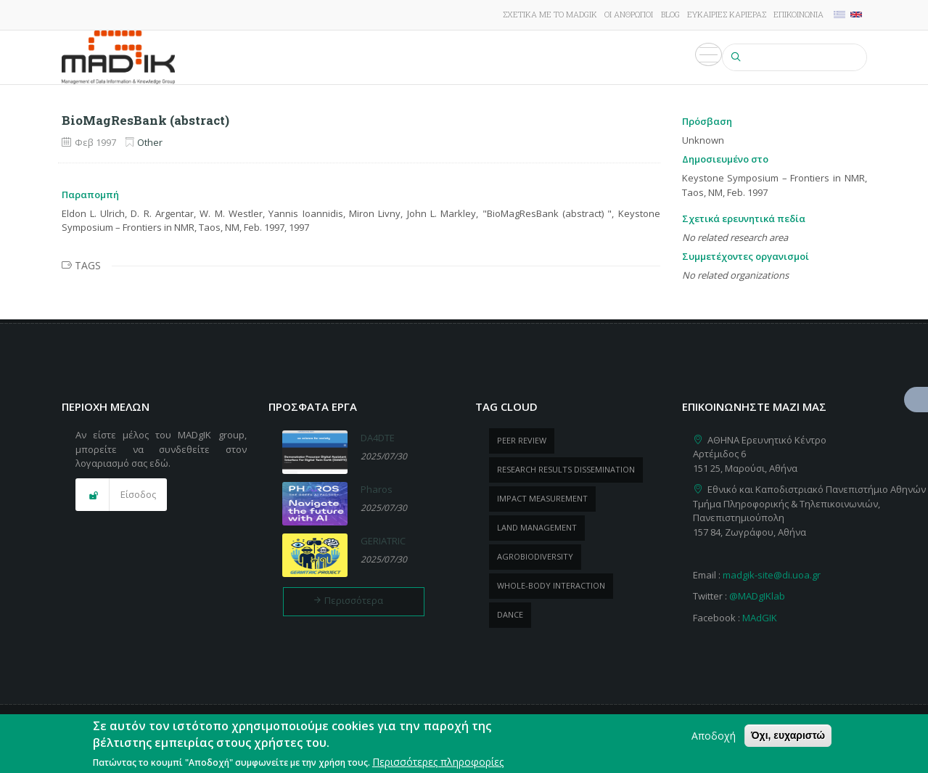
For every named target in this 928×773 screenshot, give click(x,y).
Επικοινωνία (798, 14)
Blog (670, 14)
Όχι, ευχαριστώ (788, 735)
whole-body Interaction (551, 585)
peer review (521, 440)
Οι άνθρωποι (628, 14)
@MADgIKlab (757, 595)
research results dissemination (566, 469)
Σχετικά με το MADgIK (550, 14)
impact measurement (542, 498)
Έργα (369, 57)
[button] (121, 495)
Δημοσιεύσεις (432, 57)
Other (150, 142)
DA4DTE (378, 437)
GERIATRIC (383, 540)
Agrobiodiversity (535, 556)
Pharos (377, 489)
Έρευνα (324, 57)
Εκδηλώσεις (613, 57)
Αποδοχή (713, 736)
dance (510, 614)
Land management (537, 527)
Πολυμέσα (686, 57)
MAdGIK (759, 617)
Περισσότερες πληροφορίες (438, 762)
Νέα (559, 57)
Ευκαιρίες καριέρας (726, 14)
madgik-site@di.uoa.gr (772, 574)
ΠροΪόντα (509, 57)
